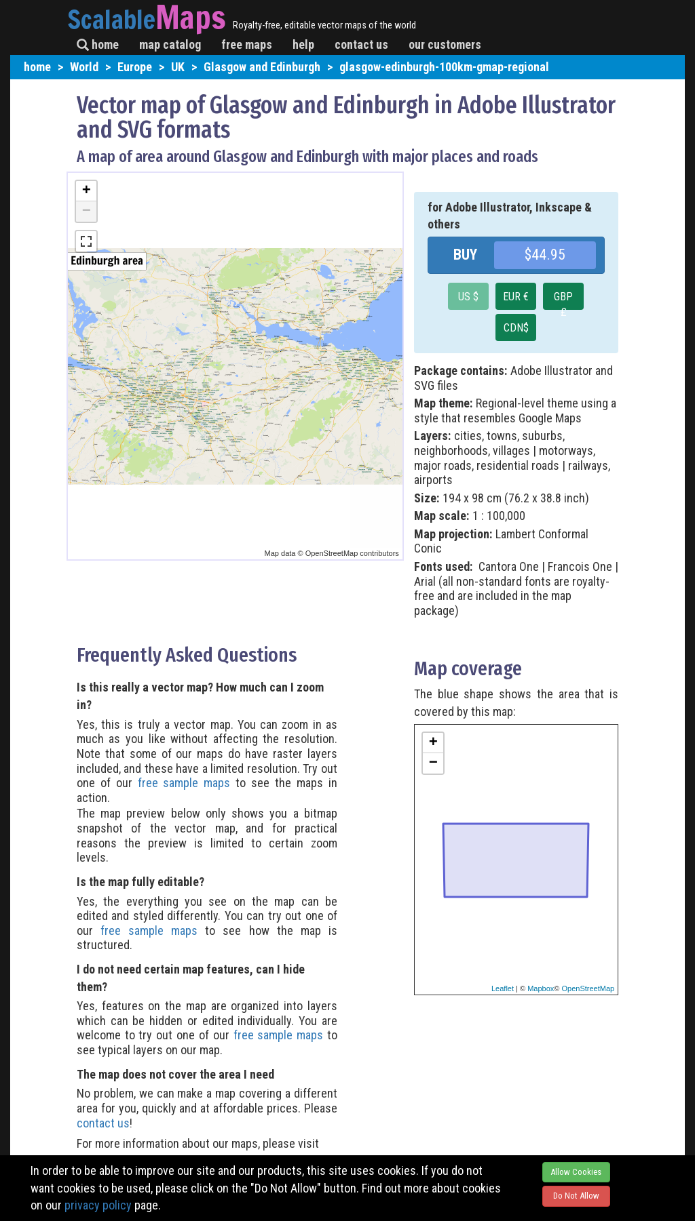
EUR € (516, 296)
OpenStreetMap (587, 988)
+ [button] (86, 191)
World (84, 67)
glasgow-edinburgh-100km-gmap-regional (444, 67)
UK (178, 67)
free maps (246, 44)
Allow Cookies (575, 1172)
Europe (134, 67)
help (303, 44)
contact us (361, 44)
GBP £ (563, 300)
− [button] (86, 211)
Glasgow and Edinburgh (262, 67)
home (98, 44)
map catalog (170, 44)
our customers (445, 44)
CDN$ (516, 327)
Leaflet (502, 988)
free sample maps (184, 783)
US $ (468, 296)
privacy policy (98, 1205)
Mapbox (540, 988)
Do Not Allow (576, 1195)
